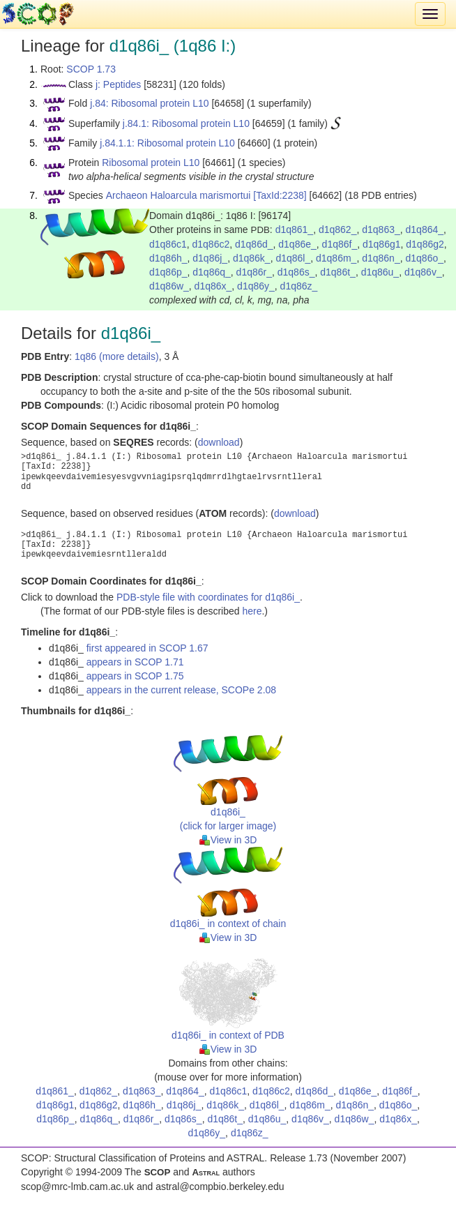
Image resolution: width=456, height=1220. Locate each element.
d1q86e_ (297, 244)
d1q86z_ (299, 286)
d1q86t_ (338, 272)
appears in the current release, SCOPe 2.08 (181, 689)
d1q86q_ (211, 272)
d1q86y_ (256, 286)
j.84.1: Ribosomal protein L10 (186, 123)
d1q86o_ (424, 258)
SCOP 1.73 (91, 69)
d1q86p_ (168, 272)
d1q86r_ (254, 272)
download (219, 442)
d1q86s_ (296, 272)
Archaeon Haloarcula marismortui (178, 195)
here (251, 611)
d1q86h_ (168, 258)
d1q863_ (381, 229)
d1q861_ (294, 229)
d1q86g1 (382, 244)
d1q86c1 (168, 244)
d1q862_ (338, 229)
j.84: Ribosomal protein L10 (149, 103)
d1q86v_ (423, 272)
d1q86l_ (292, 258)
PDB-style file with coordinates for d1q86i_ (208, 597)
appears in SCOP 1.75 (135, 675)
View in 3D (228, 839)
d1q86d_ (254, 244)
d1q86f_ (340, 244)
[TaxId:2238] (279, 195)
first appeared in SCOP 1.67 (147, 648)
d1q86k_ (252, 258)
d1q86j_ (209, 258)
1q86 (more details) (117, 356)
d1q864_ (425, 229)
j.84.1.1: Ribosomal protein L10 (167, 143)
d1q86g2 (425, 244)
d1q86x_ (213, 286)
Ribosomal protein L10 (150, 162)
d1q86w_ (169, 286)
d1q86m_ (336, 258)
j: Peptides (118, 84)
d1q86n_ (381, 258)
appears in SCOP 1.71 (135, 662)
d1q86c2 (211, 244)
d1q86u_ (380, 272)
